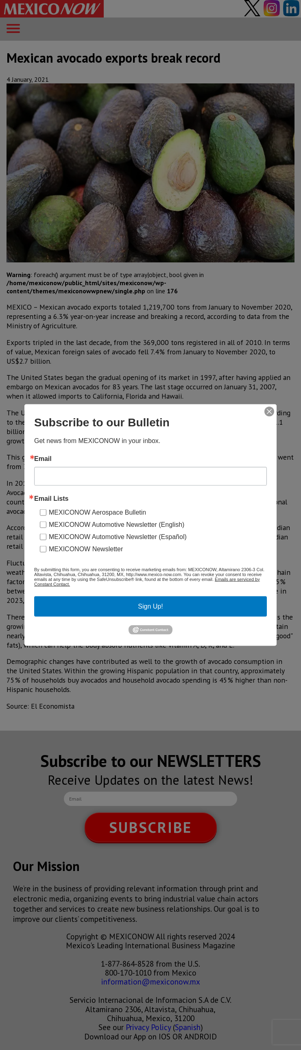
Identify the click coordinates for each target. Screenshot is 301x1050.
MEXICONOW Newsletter (86, 548)
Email (43, 458)
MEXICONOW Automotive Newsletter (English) (116, 524)
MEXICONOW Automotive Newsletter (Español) (118, 536)
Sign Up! (150, 605)
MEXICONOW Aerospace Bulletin (97, 512)
